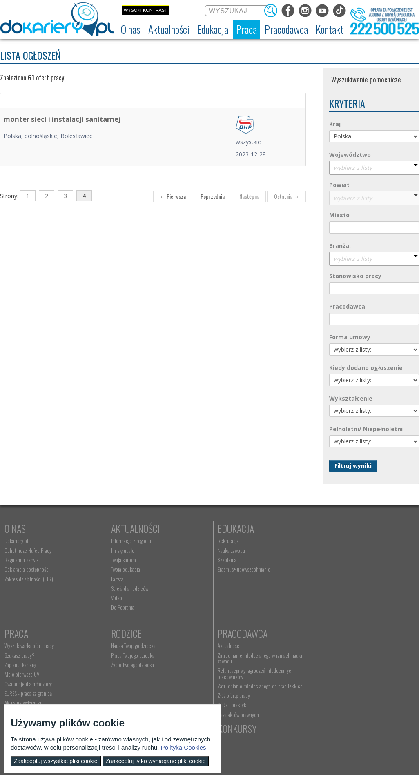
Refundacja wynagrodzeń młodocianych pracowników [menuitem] (145, 673)
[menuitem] (131, 29)
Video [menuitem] (112, 598)
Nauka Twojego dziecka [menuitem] (26, 645)
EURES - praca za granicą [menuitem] (336, 588)
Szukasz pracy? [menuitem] (327, 550)
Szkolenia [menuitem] (219, 560)
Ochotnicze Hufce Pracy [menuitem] (27, 550)
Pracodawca (132, 633)
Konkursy (331, 633)
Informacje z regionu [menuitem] (127, 541)
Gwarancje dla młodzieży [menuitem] (336, 579)
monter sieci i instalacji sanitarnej (62, 119)
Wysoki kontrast (145, 10)
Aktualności (131, 528)
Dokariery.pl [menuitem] (16, 541)
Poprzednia (213, 196)
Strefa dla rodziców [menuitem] (125, 588)
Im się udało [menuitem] (118, 550)
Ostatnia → (286, 196)
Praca (324, 528)
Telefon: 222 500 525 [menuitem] (232, 665)
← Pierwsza (173, 196)
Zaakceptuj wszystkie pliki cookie (56, 761)
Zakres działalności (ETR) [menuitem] (28, 579)
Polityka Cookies (183, 747)
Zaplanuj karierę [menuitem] (327, 560)
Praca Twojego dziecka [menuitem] (26, 655)
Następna (249, 196)
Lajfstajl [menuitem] (114, 579)
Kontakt (226, 633)
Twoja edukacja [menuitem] (121, 569)
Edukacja (228, 528)
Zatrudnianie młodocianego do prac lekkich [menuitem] (149, 686)
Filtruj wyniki (353, 466)
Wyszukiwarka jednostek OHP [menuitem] (238, 645)
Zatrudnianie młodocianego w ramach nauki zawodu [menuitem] (149, 658)
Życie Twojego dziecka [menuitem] (25, 665)
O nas (15, 528)
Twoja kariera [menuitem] (119, 560)
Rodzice (19, 633)
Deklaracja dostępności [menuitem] (27, 569)
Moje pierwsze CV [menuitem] (329, 569)
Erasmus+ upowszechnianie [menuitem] (236, 569)
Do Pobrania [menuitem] (118, 607)
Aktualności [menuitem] (118, 645)
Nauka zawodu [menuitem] (223, 550)
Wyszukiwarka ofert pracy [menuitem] (337, 541)
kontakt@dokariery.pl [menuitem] (231, 655)
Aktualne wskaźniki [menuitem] (330, 598)
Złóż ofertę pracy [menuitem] (123, 695)
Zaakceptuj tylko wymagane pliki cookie (156, 761)
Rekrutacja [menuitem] (220, 541)
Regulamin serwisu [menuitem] (22, 560)
